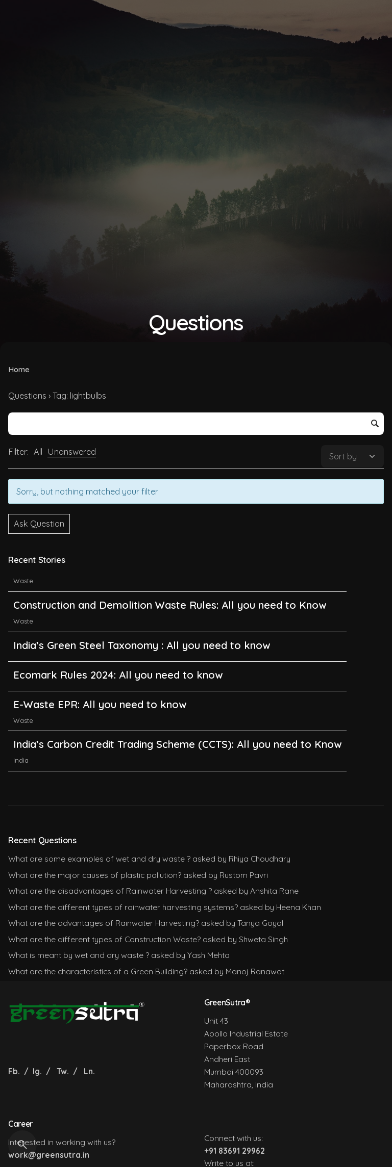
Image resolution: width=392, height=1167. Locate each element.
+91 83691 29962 (234, 1151)
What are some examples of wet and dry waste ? (99, 858)
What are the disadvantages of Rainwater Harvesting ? (110, 891)
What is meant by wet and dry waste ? (78, 955)
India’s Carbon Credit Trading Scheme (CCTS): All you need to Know (177, 763)
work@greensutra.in (48, 1155)
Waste (23, 599)
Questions (27, 396)
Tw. (63, 1071)
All (38, 452)
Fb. (15, 1071)
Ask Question (39, 523)
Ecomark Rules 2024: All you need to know (118, 693)
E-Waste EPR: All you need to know (99, 723)
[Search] (22, 1144)
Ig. (37, 1071)
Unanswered (71, 452)
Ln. (89, 1071)
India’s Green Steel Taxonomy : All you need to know (141, 664)
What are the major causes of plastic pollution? (94, 875)
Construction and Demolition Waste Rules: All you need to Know (169, 623)
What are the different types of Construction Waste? (104, 939)
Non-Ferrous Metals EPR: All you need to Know (128, 583)
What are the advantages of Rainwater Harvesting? (103, 923)
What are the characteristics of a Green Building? (97, 971)
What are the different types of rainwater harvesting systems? (123, 907)
